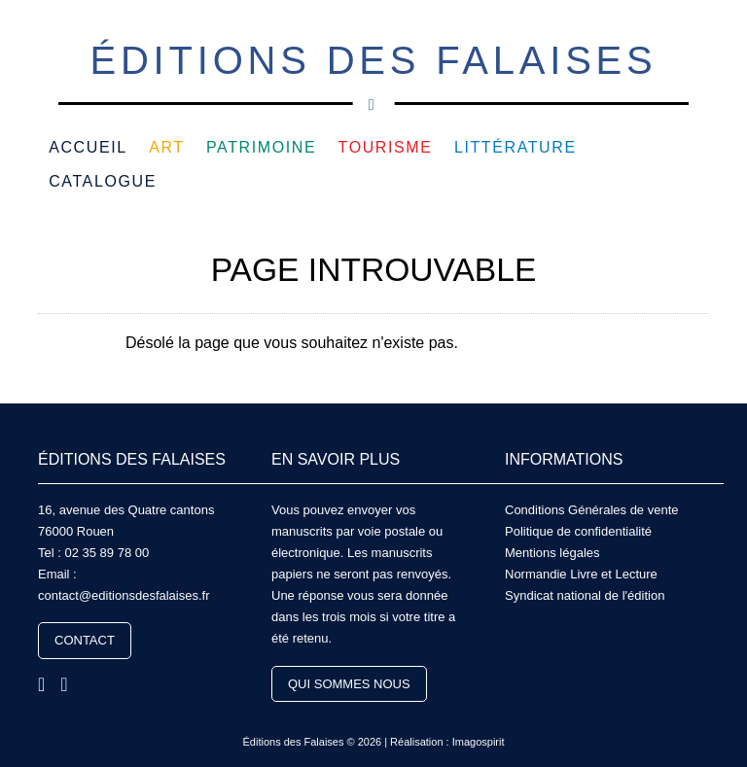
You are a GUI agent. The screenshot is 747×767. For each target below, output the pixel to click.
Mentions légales (552, 552)
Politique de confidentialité (578, 531)
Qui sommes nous (349, 684)
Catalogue (103, 181)
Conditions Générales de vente (592, 510)
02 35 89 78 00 (106, 552)
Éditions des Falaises (373, 72)
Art (167, 147)
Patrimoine (261, 147)
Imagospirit (478, 742)
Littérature (515, 147)
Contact (84, 640)
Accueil (88, 147)
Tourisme (385, 147)
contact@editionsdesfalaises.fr (124, 595)
